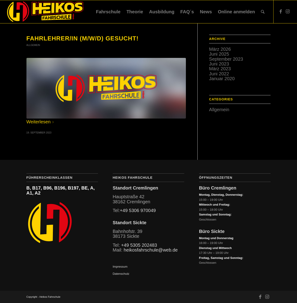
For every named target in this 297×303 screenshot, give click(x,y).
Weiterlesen (40, 121)
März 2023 (220, 68)
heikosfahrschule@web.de (151, 249)
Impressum (120, 266)
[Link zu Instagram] (287, 11)
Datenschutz (121, 273)
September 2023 (226, 59)
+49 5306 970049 (138, 210)
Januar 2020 (222, 78)
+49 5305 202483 (139, 245)
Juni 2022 (219, 73)
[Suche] (263, 11)
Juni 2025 (219, 54)
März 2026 (220, 49)
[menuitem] (108, 11)
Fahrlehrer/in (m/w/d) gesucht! (82, 38)
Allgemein (33, 45)
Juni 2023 (219, 63)
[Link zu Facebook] (280, 11)
